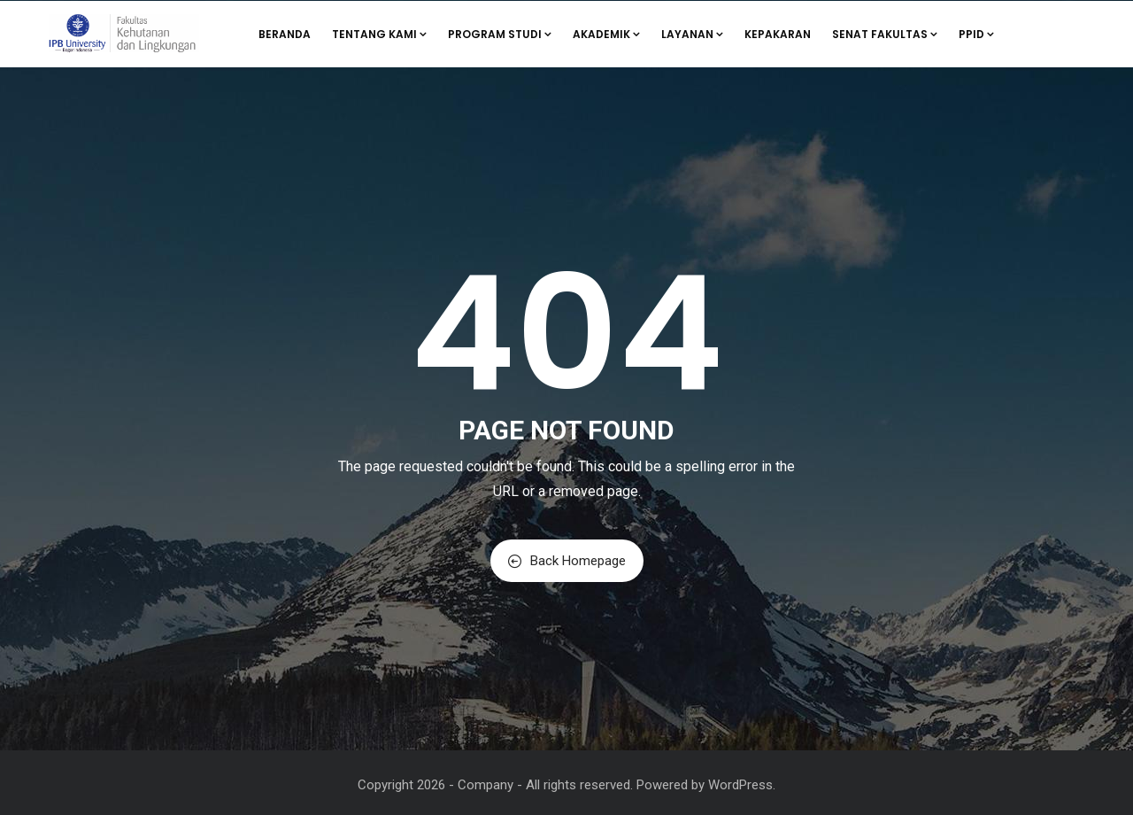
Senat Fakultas (884, 34)
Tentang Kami (379, 34)
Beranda (284, 34)
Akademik (606, 34)
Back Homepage (567, 561)
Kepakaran (777, 34)
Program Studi (499, 34)
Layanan (692, 34)
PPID (976, 34)
